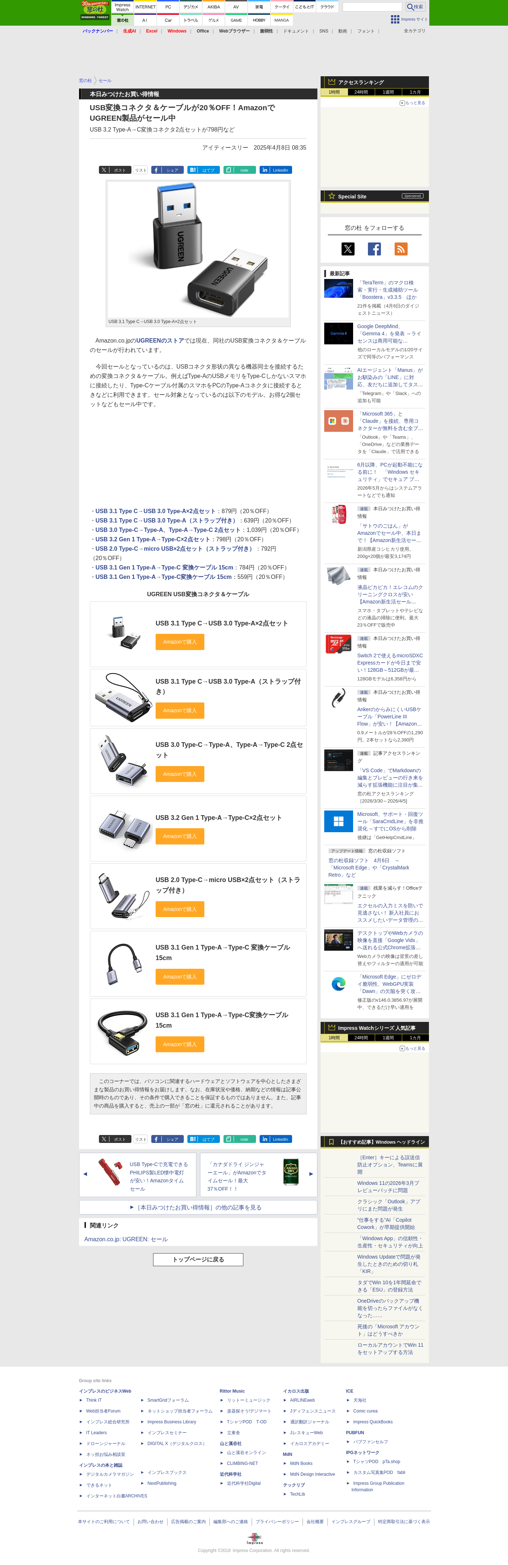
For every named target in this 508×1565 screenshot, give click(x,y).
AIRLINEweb (302, 1400)
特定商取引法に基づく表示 (404, 1521)
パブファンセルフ (370, 1441)
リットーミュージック (248, 1400)
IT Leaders (96, 1432)
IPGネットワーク (363, 1452)
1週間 (388, 92)
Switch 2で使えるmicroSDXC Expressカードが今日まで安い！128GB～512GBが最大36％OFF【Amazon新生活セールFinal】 (390, 670)
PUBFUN (355, 1432)
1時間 (334, 92)
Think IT (94, 1400)
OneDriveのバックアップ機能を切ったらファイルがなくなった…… (390, 1308)
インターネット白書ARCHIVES (116, 1496)
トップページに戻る (198, 1259)
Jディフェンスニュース (313, 1411)
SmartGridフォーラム (168, 1400)
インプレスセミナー (167, 1432)
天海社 (359, 1400)
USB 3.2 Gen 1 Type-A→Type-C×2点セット (153, 539)
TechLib (297, 1494)
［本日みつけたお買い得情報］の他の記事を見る (198, 1207)
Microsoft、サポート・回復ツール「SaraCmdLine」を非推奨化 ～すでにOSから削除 (390, 821)
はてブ (208, 170)
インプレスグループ (350, 1521)
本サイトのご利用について (104, 1521)
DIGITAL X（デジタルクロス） (177, 1443)
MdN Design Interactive (312, 1474)
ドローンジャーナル (105, 1443)
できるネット (99, 1485)
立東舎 (233, 1432)
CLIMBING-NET (242, 1463)
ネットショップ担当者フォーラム (180, 1411)
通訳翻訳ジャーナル (309, 1421)
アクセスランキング (361, 82)
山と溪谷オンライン (246, 1452)
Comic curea (365, 1411)
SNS (324, 31)
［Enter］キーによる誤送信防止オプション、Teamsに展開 (390, 1165)
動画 (342, 31)
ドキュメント (296, 31)
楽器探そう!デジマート (249, 1411)
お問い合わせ (151, 1521)
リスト (141, 170)
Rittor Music (232, 1391)
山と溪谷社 (231, 1443)
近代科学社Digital (244, 1483)
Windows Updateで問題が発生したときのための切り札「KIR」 (389, 1264)
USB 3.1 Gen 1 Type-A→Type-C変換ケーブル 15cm (164, 577)
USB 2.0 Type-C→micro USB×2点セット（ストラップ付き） (175, 549)
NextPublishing (162, 1483)
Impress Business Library (172, 1421)
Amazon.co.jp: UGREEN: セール (126, 1239)
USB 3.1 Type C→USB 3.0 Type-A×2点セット (156, 511)
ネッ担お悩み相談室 (105, 1454)
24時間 (361, 92)
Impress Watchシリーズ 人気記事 (377, 1028)
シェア (172, 170)
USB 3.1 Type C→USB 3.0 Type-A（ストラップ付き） (167, 520)
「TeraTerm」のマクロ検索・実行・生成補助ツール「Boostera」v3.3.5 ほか (387, 290)
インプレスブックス (167, 1472)
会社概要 (315, 1521)
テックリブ (294, 1485)
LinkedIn (280, 170)
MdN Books (301, 1463)
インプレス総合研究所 (108, 1421)
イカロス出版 (296, 1391)
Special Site (352, 196)
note (244, 170)
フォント (366, 31)
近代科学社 (231, 1474)
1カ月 (415, 92)
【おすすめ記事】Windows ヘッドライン (381, 1142)
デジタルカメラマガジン (110, 1474)
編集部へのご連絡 (230, 1521)
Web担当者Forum (103, 1411)
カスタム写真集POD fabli (379, 1472)
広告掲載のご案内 (188, 1521)
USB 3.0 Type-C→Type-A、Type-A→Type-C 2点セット (168, 530)
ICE (349, 1391)
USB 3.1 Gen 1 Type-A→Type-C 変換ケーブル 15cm (165, 567)
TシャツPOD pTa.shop (376, 1461)
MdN (287, 1454)
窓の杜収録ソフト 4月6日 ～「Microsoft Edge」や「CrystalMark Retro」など (369, 867)
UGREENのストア (160, 340)
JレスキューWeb (306, 1432)
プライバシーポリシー (277, 1521)
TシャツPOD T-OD (247, 1421)
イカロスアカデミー (309, 1443)
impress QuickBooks (373, 1421)
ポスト (120, 170)
